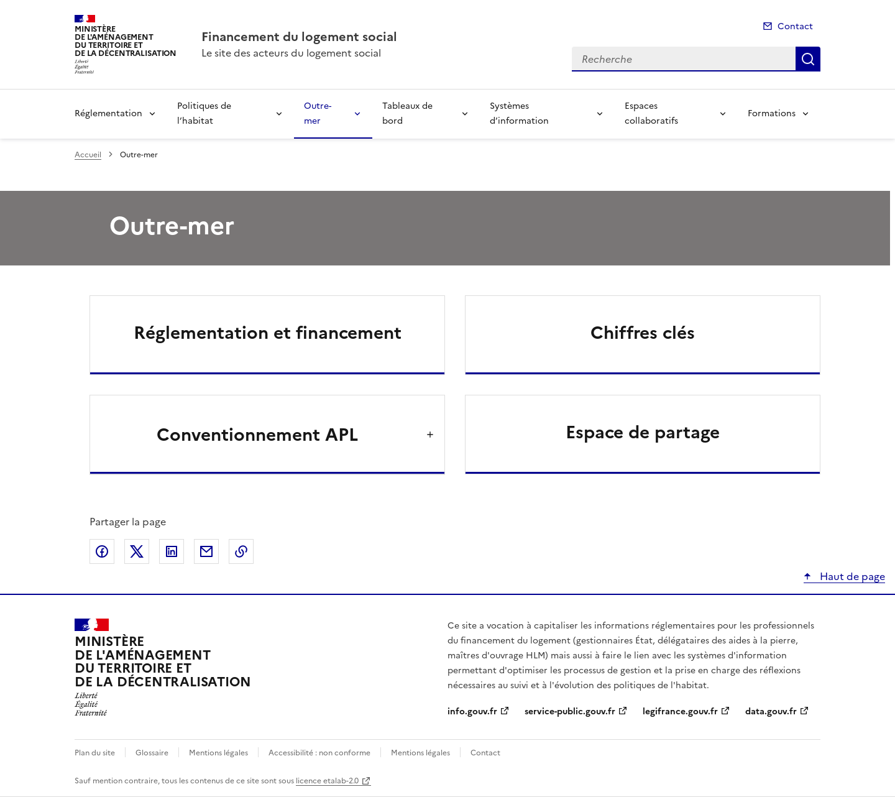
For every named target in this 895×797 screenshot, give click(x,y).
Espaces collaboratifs (651, 113)
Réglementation (108, 113)
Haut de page (851, 576)
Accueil (88, 154)
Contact (795, 26)
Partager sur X (136, 551)
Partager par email (206, 551)
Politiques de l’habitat (204, 113)
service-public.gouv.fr (570, 711)
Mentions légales (218, 752)
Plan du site (95, 752)
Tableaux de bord (407, 113)
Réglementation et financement (268, 332)
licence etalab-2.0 (327, 780)
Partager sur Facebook (102, 551)
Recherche (808, 59)
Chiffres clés (642, 332)
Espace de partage (643, 432)
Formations (772, 113)
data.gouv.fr (771, 711)
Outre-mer (317, 113)
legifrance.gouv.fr (680, 711)
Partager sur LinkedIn (171, 551)
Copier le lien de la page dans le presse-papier (241, 551)
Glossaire (151, 752)
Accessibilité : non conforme (319, 752)
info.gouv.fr (472, 711)
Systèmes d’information (519, 113)
